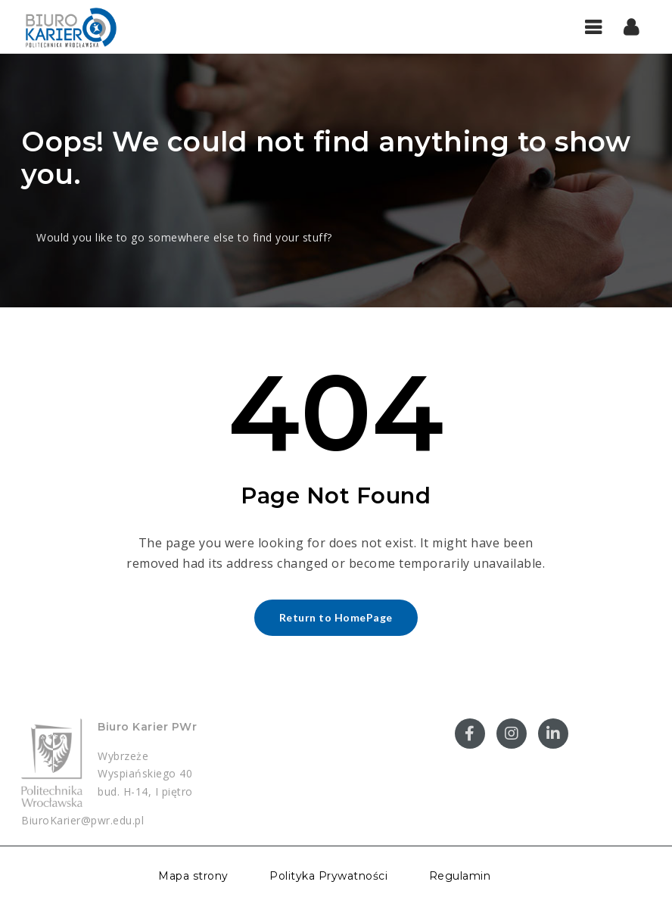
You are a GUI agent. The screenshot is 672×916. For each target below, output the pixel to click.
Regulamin (460, 876)
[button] (631, 26)
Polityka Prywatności (328, 876)
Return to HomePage (336, 617)
